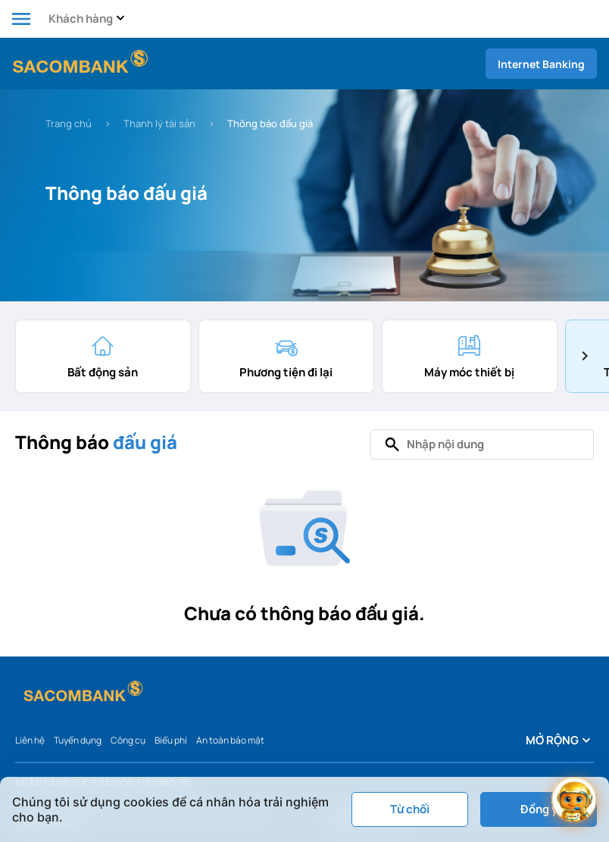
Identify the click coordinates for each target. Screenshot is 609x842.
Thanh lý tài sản (159, 123)
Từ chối (409, 809)
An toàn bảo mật (230, 740)
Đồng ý (538, 809)
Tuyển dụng (78, 740)
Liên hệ (30, 740)
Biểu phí (171, 740)
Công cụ (128, 740)
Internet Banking (541, 64)
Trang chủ (68, 123)
